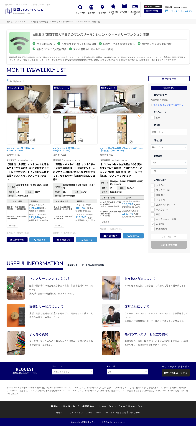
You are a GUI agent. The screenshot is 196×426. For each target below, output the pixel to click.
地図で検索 (170, 78)
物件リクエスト (153, 11)
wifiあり (160, 223)
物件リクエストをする (175, 372)
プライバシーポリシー (97, 412)
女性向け (160, 185)
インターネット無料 (166, 218)
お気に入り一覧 (154, 6)
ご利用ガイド (124, 12)
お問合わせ (18, 239)
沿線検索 (91, 12)
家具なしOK (162, 209)
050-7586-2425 (180, 10)
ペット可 (160, 199)
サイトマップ (76, 412)
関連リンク (61, 412)
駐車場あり (161, 228)
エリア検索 (80, 12)
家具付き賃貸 (135, 12)
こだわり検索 (113, 12)
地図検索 (102, 12)
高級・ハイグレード (166, 204)
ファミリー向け (163, 189)
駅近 (158, 214)
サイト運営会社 (118, 412)
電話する (41, 239)
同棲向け (160, 194)
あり (158, 117)
